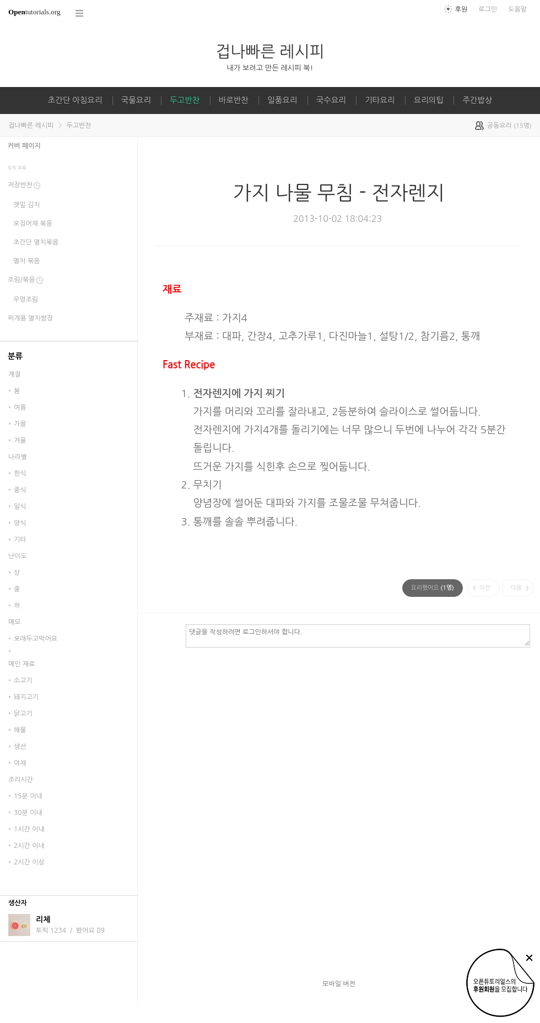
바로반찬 (234, 100)
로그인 (487, 9)
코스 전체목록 (80, 13)
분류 (15, 356)
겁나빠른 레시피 (270, 51)
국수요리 (331, 100)
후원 (461, 9)
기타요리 (380, 100)
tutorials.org (34, 12)
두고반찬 (184, 100)
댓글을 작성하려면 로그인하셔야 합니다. (358, 635)
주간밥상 (477, 100)
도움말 (517, 9)
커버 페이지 (24, 146)
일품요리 (282, 100)
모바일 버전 (338, 984)
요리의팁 (429, 100)
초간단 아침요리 (75, 100)
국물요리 (136, 100)
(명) (432, 588)
